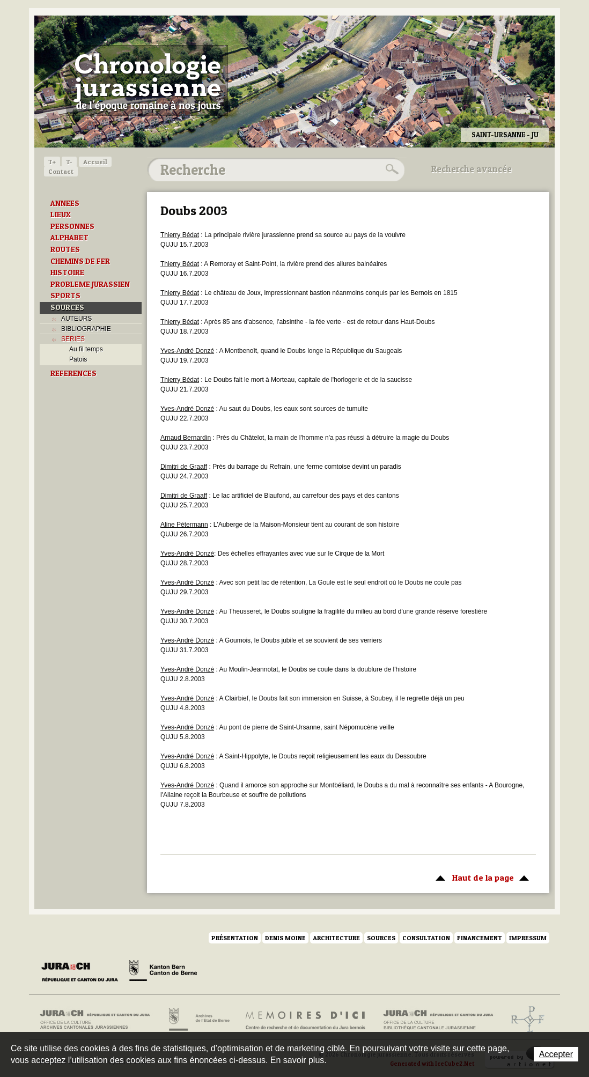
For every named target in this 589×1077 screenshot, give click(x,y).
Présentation (234, 938)
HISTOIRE (67, 272)
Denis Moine (285, 938)
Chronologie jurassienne (147, 80)
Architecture (336, 938)
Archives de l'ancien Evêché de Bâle (524, 1020)
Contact (60, 171)
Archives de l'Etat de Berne (198, 1020)
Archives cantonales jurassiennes (99, 1020)
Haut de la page (480, 877)
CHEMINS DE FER (80, 261)
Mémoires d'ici (306, 1020)
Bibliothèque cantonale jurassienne (438, 1020)
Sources (381, 938)
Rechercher (390, 169)
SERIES (73, 339)
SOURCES (67, 307)
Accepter (556, 1054)
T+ (52, 162)
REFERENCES (73, 373)
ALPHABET (69, 237)
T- (69, 162)
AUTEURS (76, 318)
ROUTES (65, 249)
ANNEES (64, 203)
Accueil (95, 162)
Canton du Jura (83, 972)
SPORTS (65, 295)
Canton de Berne (163, 972)
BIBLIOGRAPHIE (86, 329)
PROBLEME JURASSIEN (90, 284)
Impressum (528, 938)
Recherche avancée (471, 169)
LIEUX (60, 214)
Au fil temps (86, 349)
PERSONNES (72, 226)
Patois (78, 359)
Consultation (426, 938)
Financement (479, 938)
